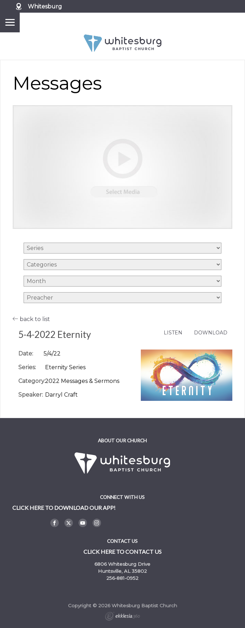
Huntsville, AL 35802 (122, 571)
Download (210, 333)
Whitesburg (45, 6)
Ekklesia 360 (122, 617)
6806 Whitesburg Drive (122, 564)
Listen (173, 333)
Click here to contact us (122, 551)
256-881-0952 (122, 578)
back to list (31, 319)
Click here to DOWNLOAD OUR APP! (63, 507)
